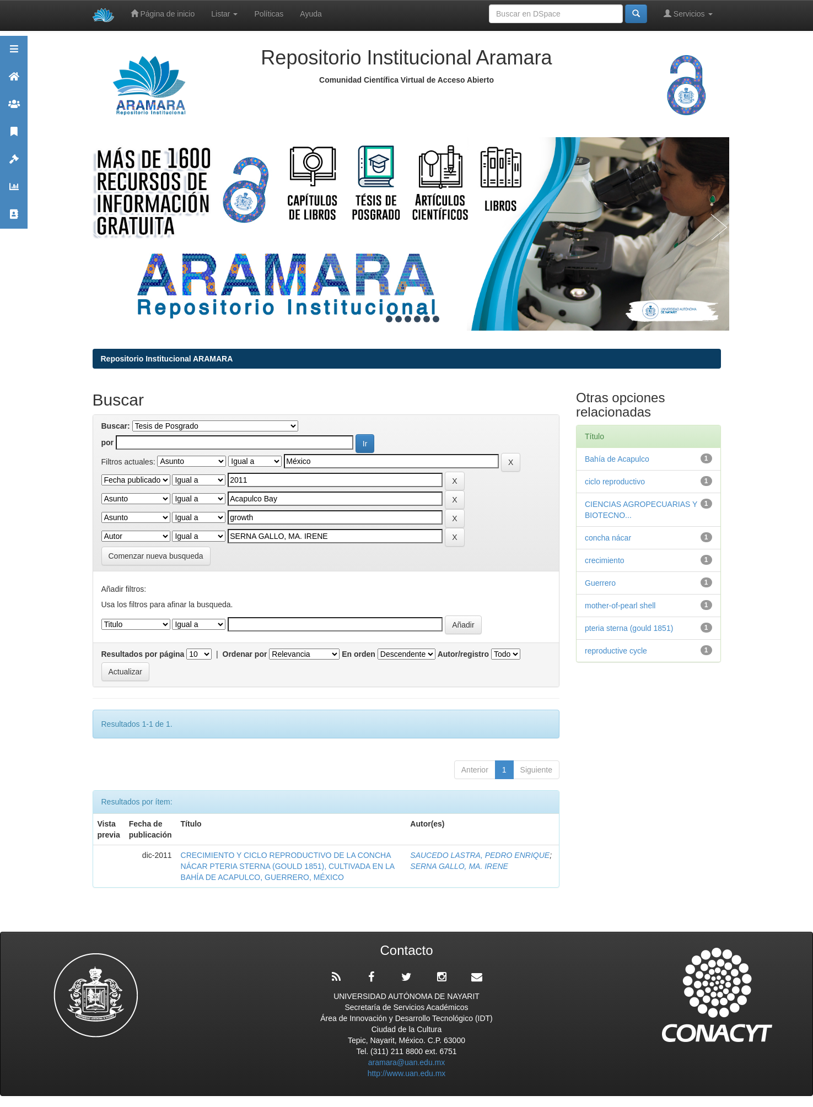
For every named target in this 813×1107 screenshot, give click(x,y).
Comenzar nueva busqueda (156, 556)
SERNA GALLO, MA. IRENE (459, 866)
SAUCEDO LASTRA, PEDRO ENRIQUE (480, 855)
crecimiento (604, 560)
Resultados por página (143, 654)
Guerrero (600, 583)
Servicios (688, 13)
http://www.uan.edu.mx (407, 1073)
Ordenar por (245, 654)
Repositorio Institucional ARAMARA (167, 358)
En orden (358, 654)
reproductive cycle (616, 650)
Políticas (268, 13)
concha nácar (608, 537)
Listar (224, 13)
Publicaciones (14, 136)
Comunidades (14, 108)
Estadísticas (14, 191)
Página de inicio (163, 13)
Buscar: (115, 426)
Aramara (14, 81)
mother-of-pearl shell (620, 605)
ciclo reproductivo (615, 481)
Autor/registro (463, 654)
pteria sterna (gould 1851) (629, 628)
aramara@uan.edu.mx (406, 1062)
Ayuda (310, 13)
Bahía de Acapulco (617, 459)
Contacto (14, 219)
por (107, 442)
